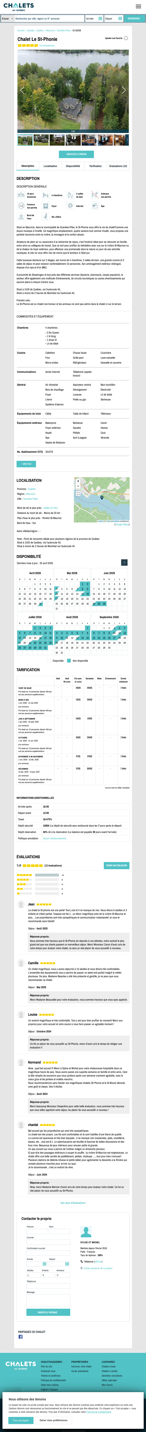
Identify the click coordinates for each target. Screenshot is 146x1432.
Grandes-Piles (30, 499)
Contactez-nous (48, 1371)
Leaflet (100, 521)
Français (54, 1389)
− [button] (78, 486)
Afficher (98, 1261)
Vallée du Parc (50, 508)
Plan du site (46, 1366)
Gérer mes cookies (50, 1385)
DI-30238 (77, 30)
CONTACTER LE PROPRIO (76, 154)
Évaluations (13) (118, 166)
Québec (32, 489)
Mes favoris (107, 1385)
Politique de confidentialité (53, 1380)
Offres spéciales (109, 1380)
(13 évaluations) (46, 45)
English (44, 1389)
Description (27, 166)
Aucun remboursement (54, 838)
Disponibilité (73, 166)
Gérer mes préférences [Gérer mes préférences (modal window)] (53, 1420)
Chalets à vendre (109, 1371)
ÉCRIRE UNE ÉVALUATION (116, 866)
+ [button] (78, 481)
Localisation (50, 166)
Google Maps (122, 524)
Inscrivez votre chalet (81, 1366)
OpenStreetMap (113, 521)
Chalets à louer (109, 1366)
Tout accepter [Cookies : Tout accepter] (21, 1420)
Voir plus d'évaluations (73, 1203)
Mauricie (30, 494)
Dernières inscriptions (112, 1375)
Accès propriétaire (79, 1371)
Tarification (95, 166)
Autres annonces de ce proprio (98, 1268)
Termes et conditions (51, 1375)
